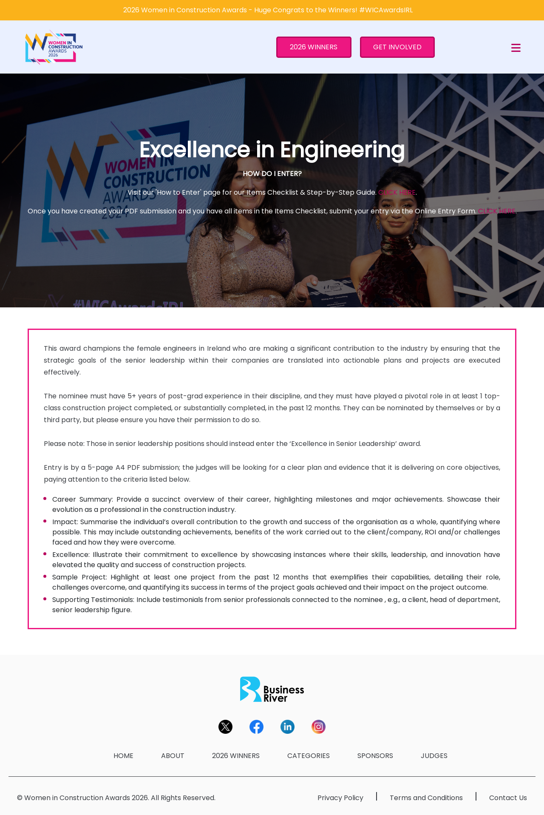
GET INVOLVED (397, 47)
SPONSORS (375, 756)
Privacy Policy (340, 798)
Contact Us (508, 798)
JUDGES (434, 756)
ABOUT (172, 756)
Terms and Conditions (426, 798)
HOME (123, 756)
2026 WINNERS (313, 47)
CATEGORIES (308, 756)
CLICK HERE (397, 192)
